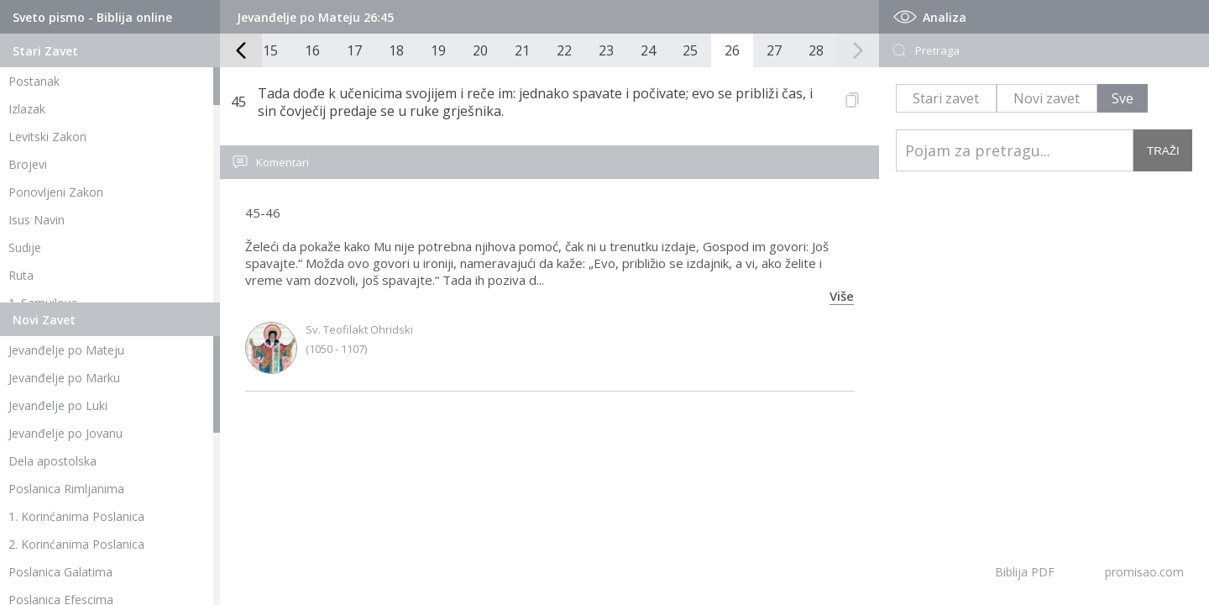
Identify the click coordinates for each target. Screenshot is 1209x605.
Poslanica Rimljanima (66, 489)
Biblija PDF (1025, 572)
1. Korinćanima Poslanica (76, 516)
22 (564, 50)
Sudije (24, 247)
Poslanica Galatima (60, 572)
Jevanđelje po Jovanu (65, 433)
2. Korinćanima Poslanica (76, 544)
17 (354, 50)
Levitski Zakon (47, 137)
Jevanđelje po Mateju (66, 350)
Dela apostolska (52, 461)
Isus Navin (36, 220)
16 (312, 50)
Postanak (34, 81)
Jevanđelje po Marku (64, 378)
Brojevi (27, 164)
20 (480, 50)
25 (690, 50)
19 (438, 50)
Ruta (21, 275)
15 (270, 50)
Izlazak (26, 109)
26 (732, 50)
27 (774, 50)
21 (522, 50)
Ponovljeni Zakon (55, 192)
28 (816, 50)
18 (396, 50)
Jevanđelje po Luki (57, 405)
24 (648, 50)
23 (606, 50)
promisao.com (1144, 572)
